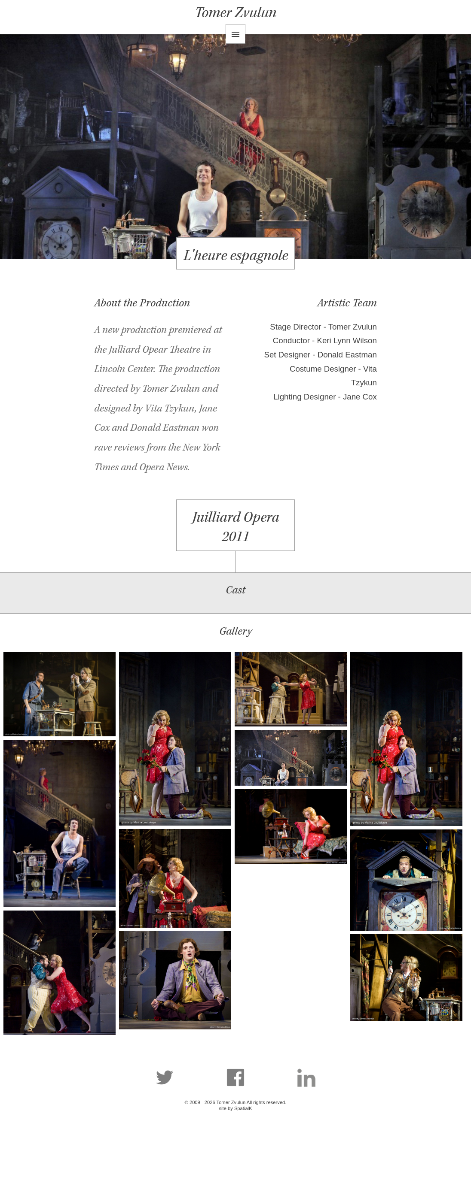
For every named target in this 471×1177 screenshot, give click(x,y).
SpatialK (243, 1108)
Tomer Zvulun (235, 12)
